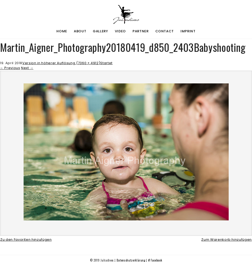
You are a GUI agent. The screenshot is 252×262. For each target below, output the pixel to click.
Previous (10, 67)
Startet (106, 63)
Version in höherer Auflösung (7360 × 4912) (61, 63)
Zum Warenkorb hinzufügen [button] (226, 239)
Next (27, 67)
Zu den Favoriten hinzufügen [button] (26, 239)
